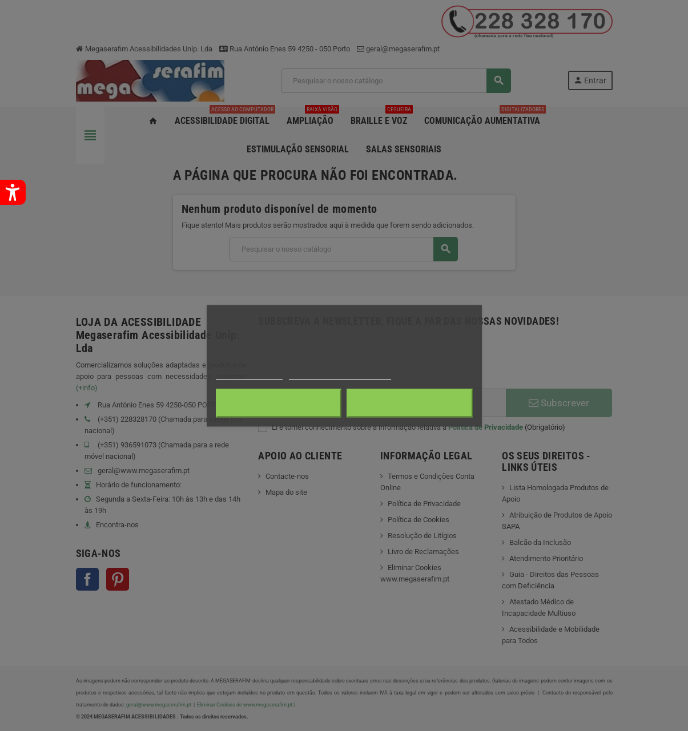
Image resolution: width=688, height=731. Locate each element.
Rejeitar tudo (278, 403)
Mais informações (249, 374)
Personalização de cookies (340, 374)
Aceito (410, 403)
